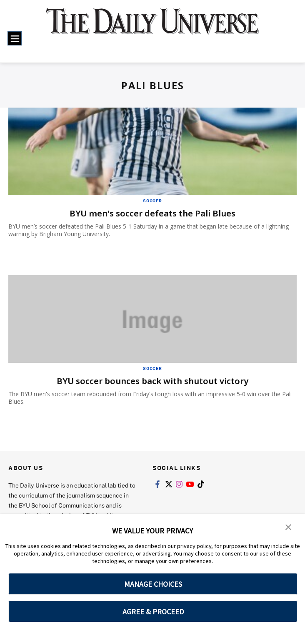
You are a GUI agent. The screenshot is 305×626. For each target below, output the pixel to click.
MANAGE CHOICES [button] (153, 584)
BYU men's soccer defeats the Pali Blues (152, 213)
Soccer (152, 200)
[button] (288, 526)
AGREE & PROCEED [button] (153, 611)
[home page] (152, 26)
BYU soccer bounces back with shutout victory (152, 381)
